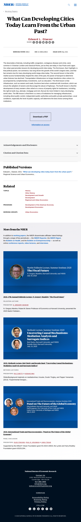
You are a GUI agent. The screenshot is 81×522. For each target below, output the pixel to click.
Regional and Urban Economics (36, 200)
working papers (19, 235)
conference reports (16, 243)
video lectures (30, 243)
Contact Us (40, 475)
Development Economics (34, 207)
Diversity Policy (40, 499)
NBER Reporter (40, 238)
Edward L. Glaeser (40, 39)
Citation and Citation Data (15, 153)
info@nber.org (40, 484)
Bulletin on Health (13, 240)
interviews (44, 243)
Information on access (40, 125)
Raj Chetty (18, 373)
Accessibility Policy (40, 497)
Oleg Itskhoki (19, 442)
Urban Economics (31, 212)
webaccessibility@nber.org (40, 486)
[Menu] (75, 5)
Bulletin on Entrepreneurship (38, 240)
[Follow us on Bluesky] (38, 509)
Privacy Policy (40, 502)
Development (30, 198)
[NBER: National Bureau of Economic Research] (17, 5)
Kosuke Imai (29, 373)
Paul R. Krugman (33, 442)
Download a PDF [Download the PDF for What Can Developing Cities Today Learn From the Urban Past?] (40, 117)
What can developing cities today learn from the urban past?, (47, 172)
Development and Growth (34, 195)
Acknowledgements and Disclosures (20, 145)
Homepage (40, 493)
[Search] (69, 5)
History (27, 191)
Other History (30, 193)
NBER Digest (55, 238)
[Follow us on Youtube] (51, 509)
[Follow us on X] (30, 509)
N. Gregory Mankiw (20, 305)
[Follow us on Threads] (42, 509)
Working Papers (11, 11)
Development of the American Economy (39, 205)
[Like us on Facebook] (47, 509)
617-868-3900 (40, 482)
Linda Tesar (46, 442)
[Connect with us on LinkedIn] (34, 509)
